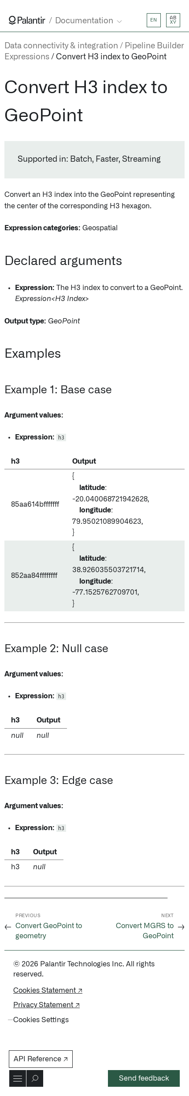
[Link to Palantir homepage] (27, 20)
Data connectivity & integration (61, 46)
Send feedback (144, 1078)
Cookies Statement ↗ (47, 990)
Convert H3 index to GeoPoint (111, 57)
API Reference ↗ (41, 1059)
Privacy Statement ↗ (46, 1005)
